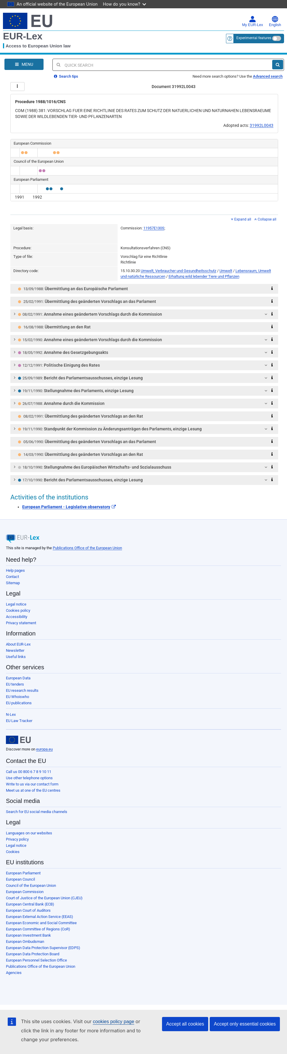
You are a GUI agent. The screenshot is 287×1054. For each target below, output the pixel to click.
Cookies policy (18, 610)
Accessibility (16, 616)
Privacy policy (17, 839)
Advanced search (268, 76)
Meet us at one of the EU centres (33, 790)
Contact (12, 576)
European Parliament (23, 873)
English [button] (275, 21)
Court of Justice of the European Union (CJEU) (44, 898)
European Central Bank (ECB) (30, 904)
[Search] (277, 64)
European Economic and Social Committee (41, 923)
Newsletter (15, 650)
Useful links (16, 656)
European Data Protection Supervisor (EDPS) (43, 948)
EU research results (22, 690)
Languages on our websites (29, 833)
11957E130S (153, 228)
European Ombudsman (25, 941)
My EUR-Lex (252, 21)
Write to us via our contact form (32, 784)
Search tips (66, 76)
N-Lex (11, 714)
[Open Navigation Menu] (24, 64)
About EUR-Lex (18, 644)
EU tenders (15, 684)
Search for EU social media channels (36, 811)
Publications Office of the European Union (87, 548)
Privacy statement (21, 623)
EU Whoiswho (17, 696)
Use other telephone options (29, 778)
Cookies (13, 851)
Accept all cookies (185, 1023)
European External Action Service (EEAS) (39, 916)
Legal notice (16, 604)
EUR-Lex (22, 36)
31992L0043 (261, 125)
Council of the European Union (31, 885)
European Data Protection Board (32, 954)
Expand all (241, 219)
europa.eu (44, 749)
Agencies (14, 972)
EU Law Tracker (19, 720)
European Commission (25, 891)
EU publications (19, 703)
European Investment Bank (28, 935)
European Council (20, 879)
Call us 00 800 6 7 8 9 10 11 (28, 771)
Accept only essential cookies (245, 1023)
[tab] (144, 288)
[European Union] (18, 740)
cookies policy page (113, 1021)
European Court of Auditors (28, 910)
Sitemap (13, 583)
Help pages (15, 570)
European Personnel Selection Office (36, 960)
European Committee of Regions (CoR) (38, 929)
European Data (18, 678)
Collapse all (265, 219)
